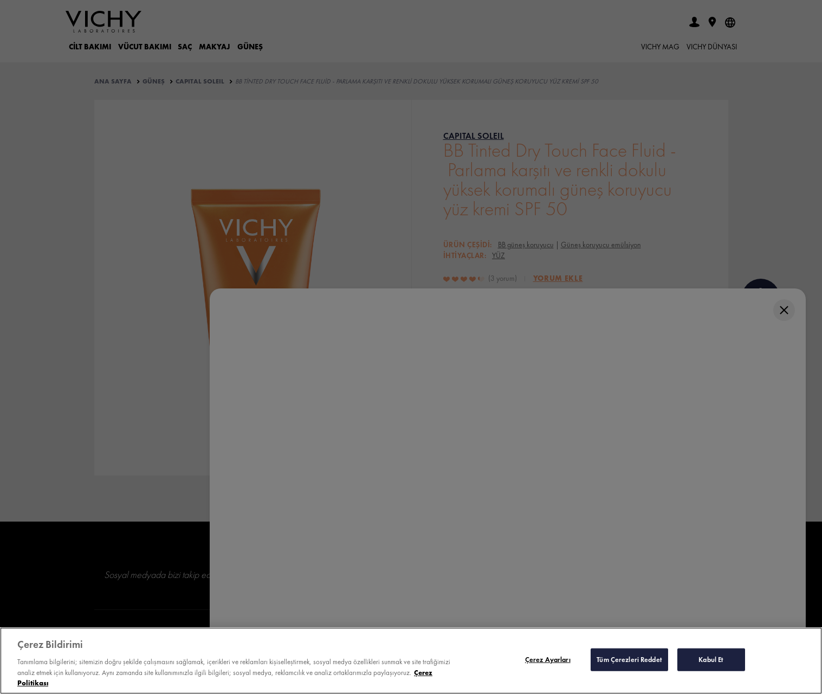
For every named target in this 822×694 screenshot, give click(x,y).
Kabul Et (710, 659)
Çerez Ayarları (548, 659)
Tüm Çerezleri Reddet (629, 659)
